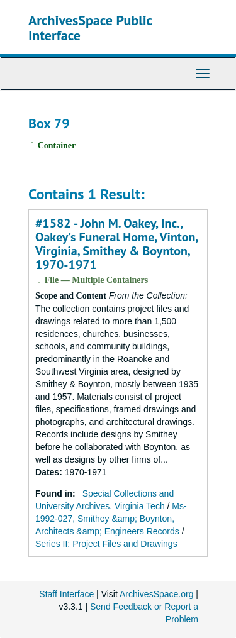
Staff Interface (66, 594)
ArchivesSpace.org (157, 594)
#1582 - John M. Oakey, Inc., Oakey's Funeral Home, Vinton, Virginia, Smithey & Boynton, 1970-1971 (116, 244)
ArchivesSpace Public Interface (90, 27)
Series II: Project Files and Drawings (106, 544)
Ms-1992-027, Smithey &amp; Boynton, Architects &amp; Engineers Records (111, 518)
